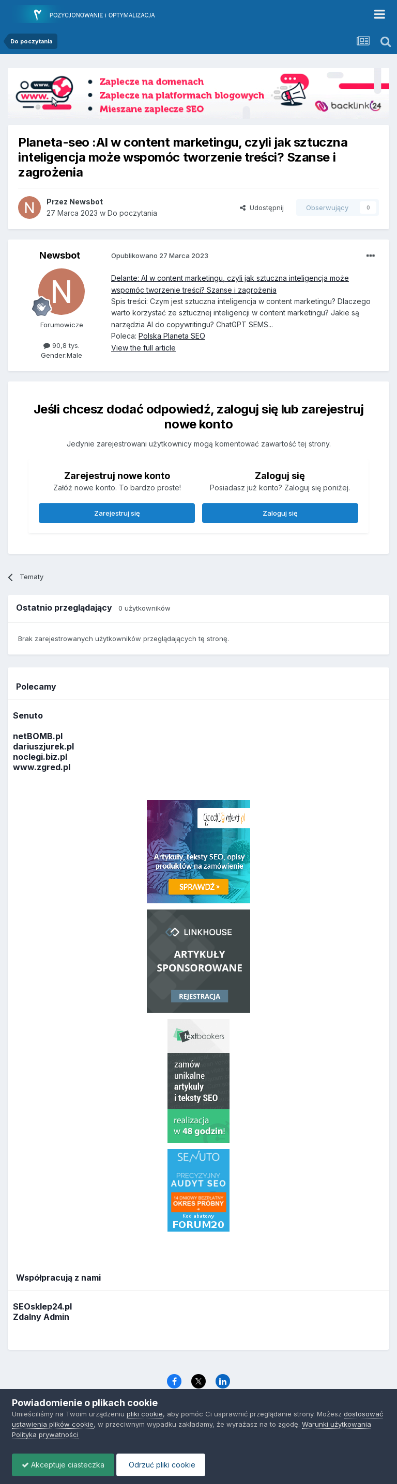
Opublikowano (159, 255)
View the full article (143, 347)
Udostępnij (262, 207)
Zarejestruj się (117, 513)
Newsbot (59, 255)
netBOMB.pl (38, 736)
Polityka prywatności (45, 1434)
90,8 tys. (61, 345)
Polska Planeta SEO (172, 335)
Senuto (28, 715)
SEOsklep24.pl (42, 1306)
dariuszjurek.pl (43, 746)
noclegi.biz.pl (40, 757)
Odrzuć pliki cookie (163, 1464)
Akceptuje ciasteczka (64, 1464)
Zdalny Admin (41, 1317)
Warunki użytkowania (336, 1424)
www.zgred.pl (41, 767)
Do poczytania (132, 213)
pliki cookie (145, 1414)
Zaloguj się (280, 513)
